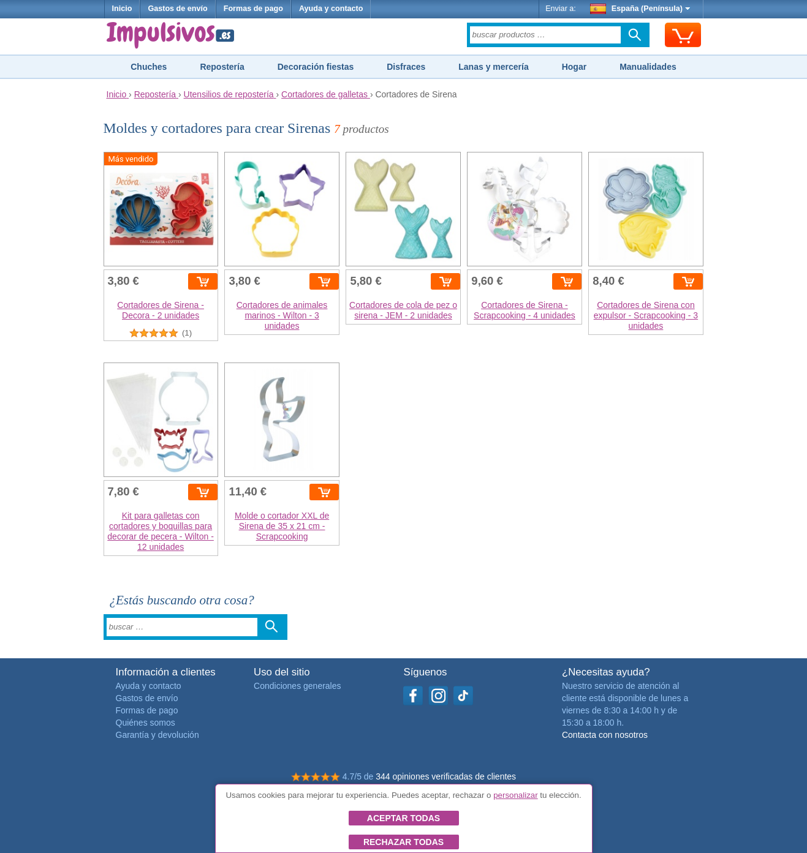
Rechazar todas (403, 842)
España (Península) (640, 8)
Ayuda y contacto (331, 8)
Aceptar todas (403, 818)
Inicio (122, 8)
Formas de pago (253, 8)
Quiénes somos (145, 722)
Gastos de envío (177, 8)
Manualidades (647, 67)
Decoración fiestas (316, 67)
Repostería (222, 67)
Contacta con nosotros (605, 735)
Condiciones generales (297, 686)
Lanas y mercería (493, 67)
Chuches (149, 67)
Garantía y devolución (157, 735)
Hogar (574, 67)
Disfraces (406, 67)
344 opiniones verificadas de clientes (446, 776)
